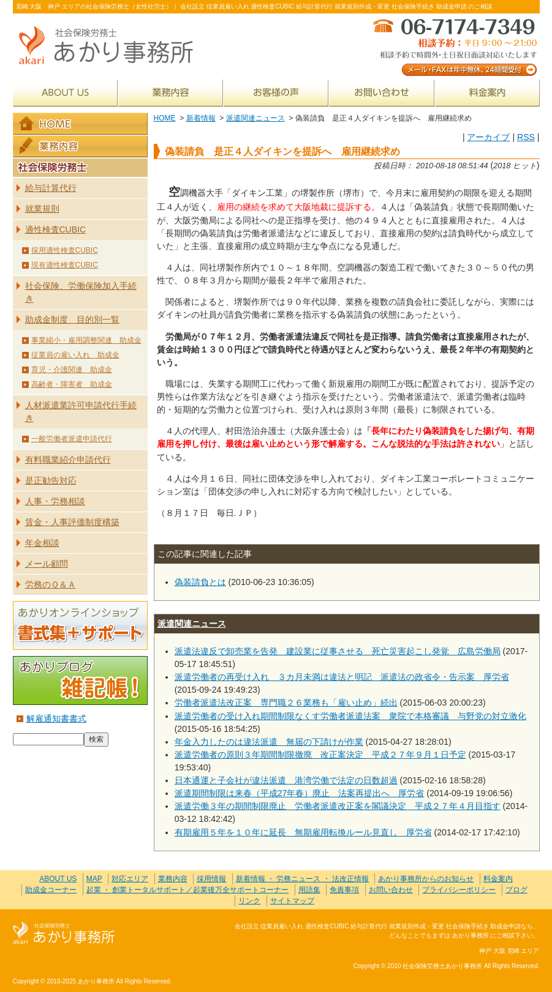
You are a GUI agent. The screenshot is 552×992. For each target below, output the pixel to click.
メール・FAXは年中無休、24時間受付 (454, 46)
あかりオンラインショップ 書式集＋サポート (80, 625)
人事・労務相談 (55, 501)
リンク (249, 901)
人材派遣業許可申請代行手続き (81, 411)
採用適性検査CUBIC (64, 250)
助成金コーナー (51, 890)
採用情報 (211, 879)
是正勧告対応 (51, 480)
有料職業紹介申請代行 (68, 459)
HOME (165, 118)
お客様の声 (276, 92)
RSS (526, 137)
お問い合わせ (381, 92)
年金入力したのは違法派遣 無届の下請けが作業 (269, 742)
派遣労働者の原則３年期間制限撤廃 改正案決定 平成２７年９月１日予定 (320, 754)
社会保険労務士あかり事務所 (64, 933)
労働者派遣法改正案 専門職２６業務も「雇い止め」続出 (286, 702)
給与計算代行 (51, 188)
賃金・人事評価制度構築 (72, 522)
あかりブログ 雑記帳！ (80, 680)
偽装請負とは (200, 582)
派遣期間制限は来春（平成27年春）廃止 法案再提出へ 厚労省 (300, 793)
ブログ (516, 890)
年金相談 (42, 543)
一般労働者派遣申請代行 (71, 438)
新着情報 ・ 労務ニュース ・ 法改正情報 (302, 879)
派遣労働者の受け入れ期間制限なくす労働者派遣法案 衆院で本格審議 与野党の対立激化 (350, 716)
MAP (94, 879)
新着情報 (201, 118)
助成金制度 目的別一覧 (72, 319)
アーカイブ (488, 137)
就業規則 (42, 209)
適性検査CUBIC (55, 229)
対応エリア (130, 879)
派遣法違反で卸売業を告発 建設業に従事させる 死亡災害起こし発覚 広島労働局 (338, 651)
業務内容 (170, 92)
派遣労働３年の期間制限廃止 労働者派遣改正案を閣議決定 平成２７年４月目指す (338, 806)
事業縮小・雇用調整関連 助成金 (86, 340)
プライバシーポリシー (459, 890)
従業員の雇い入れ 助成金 (75, 355)
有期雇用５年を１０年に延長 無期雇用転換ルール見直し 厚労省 (303, 832)
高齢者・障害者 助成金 (71, 384)
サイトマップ (292, 901)
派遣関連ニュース (255, 118)
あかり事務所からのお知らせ (426, 879)
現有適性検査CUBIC (64, 265)
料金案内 (487, 92)
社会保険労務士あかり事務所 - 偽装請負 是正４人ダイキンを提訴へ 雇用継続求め (111, 46)
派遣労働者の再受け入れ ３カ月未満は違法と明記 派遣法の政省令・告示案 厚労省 (342, 677)
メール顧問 (46, 564)
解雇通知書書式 (56, 718)
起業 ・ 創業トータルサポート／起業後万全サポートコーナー (187, 890)
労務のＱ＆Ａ (50, 584)
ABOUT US (65, 92)
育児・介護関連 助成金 (71, 369)
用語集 (309, 890)
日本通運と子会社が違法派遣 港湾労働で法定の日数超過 (286, 780)
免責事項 (344, 890)
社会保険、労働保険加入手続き (81, 292)
